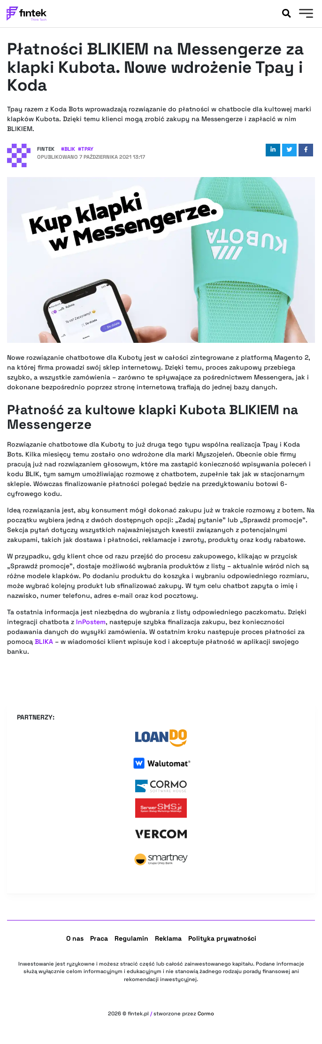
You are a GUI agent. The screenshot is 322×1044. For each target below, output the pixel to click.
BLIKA (44, 641)
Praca (99, 938)
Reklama (168, 938)
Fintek (45, 149)
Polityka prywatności (222, 938)
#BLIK (68, 149)
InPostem (91, 622)
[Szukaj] (286, 14)
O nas (75, 938)
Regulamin (131, 938)
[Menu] (304, 15)
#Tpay (85, 149)
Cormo (206, 1013)
